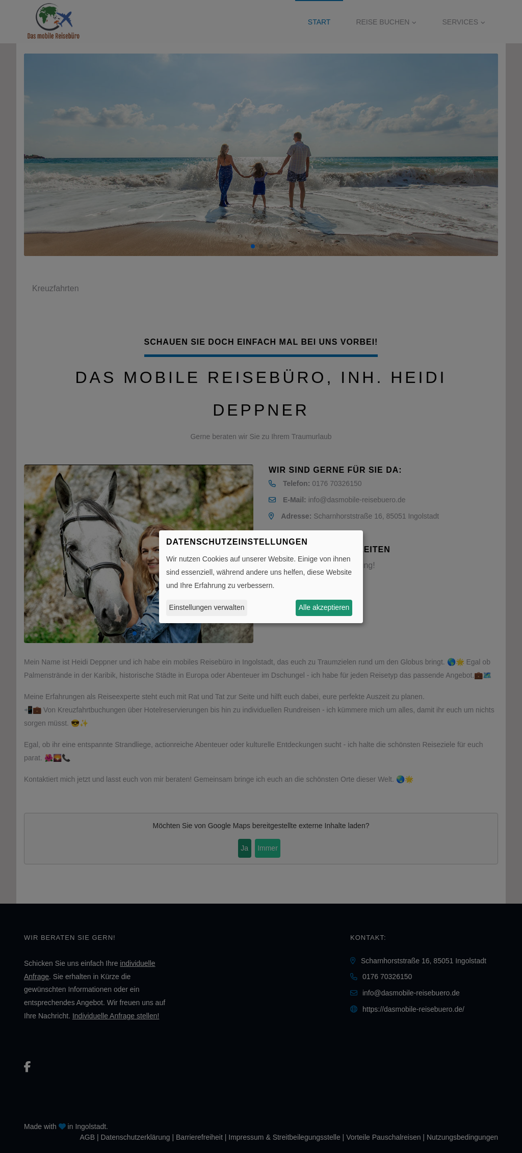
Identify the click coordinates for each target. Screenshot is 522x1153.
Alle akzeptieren (324, 607)
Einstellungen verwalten (207, 607)
